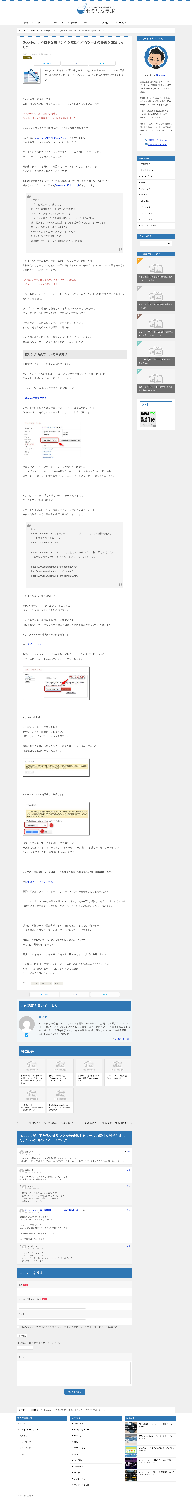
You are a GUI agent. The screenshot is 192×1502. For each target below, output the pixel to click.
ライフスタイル (90, 23)
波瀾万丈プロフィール (157, 140)
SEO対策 (27, 58)
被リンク (58, 983)
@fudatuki (160, 75)
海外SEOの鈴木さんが (67, 185)
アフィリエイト (147, 189)
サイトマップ (25, 1442)
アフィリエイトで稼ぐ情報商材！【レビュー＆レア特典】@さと (53, 1210)
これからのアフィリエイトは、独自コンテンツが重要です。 (107, 1123)
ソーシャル (145, 207)
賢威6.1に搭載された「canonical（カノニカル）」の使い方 (58, 1078)
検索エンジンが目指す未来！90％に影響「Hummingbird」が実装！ (89, 1078)
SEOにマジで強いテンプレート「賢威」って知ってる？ (156, 1437)
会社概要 (23, 1423)
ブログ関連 (23, 23)
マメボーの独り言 (148, 225)
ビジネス (41, 23)
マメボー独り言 (119, 23)
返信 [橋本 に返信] (128, 1151)
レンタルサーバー (148, 170)
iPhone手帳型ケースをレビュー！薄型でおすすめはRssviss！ (156, 1425)
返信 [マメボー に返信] (128, 1186)
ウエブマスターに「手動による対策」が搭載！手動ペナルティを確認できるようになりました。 (31, 1079)
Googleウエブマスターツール (40, 398)
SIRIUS (144, 195)
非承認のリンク (33, 644)
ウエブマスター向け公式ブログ (50, 138)
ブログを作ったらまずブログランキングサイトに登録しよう (156, 1449)
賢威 (143, 182)
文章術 (105, 23)
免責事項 (23, 1436)
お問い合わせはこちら (157, 145)
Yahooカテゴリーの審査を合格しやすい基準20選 (117, 1077)
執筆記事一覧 (122, 1039)
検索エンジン (46, 983)
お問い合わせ (25, 1448)
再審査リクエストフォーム (39, 881)
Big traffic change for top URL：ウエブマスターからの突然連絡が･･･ (60, 1107)
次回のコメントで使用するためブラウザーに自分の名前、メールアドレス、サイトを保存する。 (70, 1327)
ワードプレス (146, 176)
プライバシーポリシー (29, 1430)
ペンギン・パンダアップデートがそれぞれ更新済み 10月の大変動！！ (46, 1123)
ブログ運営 (145, 164)
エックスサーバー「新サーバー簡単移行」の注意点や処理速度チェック (156, 1473)
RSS (22, 1454)
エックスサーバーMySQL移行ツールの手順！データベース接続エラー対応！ (156, 1461)
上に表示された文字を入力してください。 (39, 1343)
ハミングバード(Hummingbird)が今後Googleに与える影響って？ (32, 1107)
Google (34, 983)
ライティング (146, 213)
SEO (56, 23)
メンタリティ (73, 23)
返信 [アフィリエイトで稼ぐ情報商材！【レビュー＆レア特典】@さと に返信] (128, 1210)
